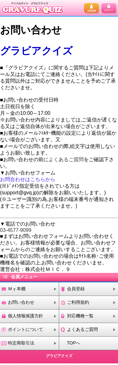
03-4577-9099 (15, 230)
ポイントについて (25, 329)
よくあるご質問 (66, 159)
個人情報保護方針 (25, 315)
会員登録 (76, 288)
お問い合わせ (21, 302)
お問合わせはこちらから (27, 179)
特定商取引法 (21, 342)
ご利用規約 (78, 302)
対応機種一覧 (80, 315)
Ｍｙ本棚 (16, 288)
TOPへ (74, 342)
